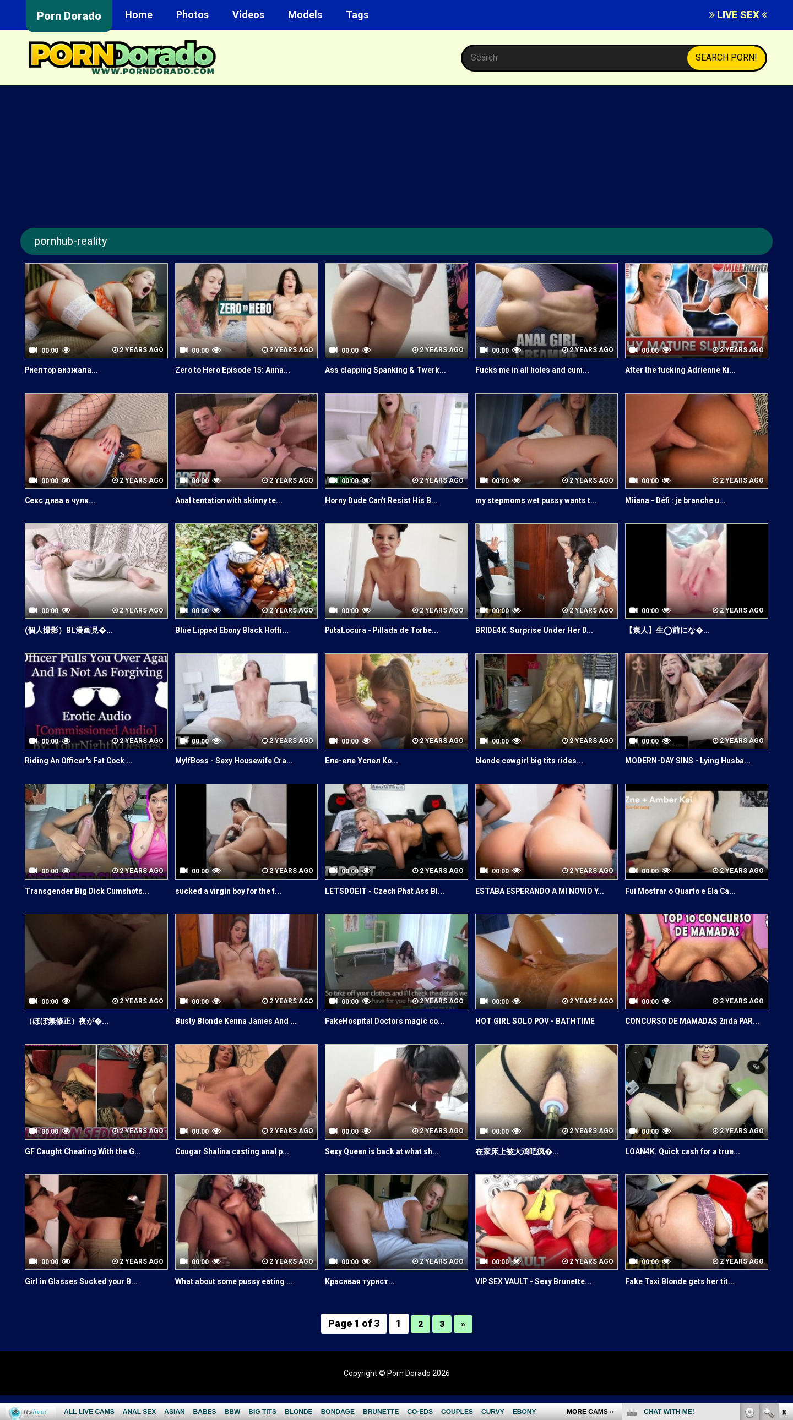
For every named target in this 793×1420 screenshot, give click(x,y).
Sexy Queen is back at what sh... (391, 1176)
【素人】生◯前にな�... (673, 630)
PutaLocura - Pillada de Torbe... (390, 630)
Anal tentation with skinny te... (237, 500)
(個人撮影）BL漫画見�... (74, 630)
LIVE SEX (738, 14)
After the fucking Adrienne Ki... (689, 369)
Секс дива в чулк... (65, 500)
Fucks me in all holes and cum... (540, 369)
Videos (248, 14)
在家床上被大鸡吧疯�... (522, 1176)
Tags (357, 14)
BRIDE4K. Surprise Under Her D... (542, 630)
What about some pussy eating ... (243, 1306)
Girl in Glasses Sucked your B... (89, 1306)
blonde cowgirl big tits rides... (536, 760)
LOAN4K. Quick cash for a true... (691, 1176)
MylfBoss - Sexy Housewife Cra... (244, 760)
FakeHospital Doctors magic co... (394, 1033)
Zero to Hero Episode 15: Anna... (242, 369)
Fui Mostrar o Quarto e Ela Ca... (689, 891)
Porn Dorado (69, 16)
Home (139, 14)
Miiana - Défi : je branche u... (683, 500)
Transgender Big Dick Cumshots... (95, 891)
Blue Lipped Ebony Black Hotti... (239, 630)
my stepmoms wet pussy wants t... (546, 500)
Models (305, 14)
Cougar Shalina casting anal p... (239, 1176)
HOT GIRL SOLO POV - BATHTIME (543, 1033)
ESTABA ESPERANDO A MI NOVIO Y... (543, 897)
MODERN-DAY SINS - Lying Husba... (696, 760)
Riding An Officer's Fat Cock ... (87, 760)
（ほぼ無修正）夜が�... (72, 1033)
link (783, 1248)
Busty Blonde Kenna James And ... (244, 1033)
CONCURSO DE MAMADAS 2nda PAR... (690, 1039)
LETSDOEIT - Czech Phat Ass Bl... (394, 891)
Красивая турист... (364, 1306)
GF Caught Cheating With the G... (92, 1176)
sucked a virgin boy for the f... (237, 891)
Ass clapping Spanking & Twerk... (393, 369)
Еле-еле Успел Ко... (366, 760)
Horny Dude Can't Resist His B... (390, 500)
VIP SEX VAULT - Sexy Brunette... (542, 1306)
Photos (192, 14)
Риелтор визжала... (66, 369)
